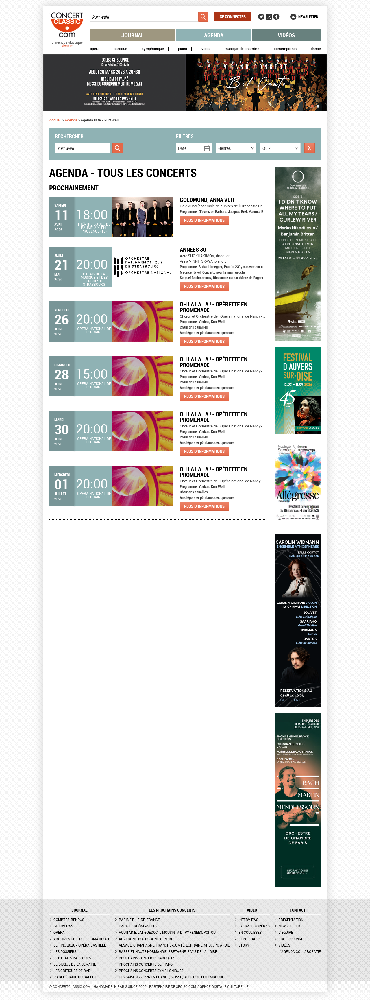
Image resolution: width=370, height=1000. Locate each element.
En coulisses (250, 932)
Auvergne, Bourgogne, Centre (146, 938)
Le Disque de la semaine (74, 964)
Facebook (276, 17)
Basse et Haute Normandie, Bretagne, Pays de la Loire (168, 951)
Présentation (290, 919)
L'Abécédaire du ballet (74, 977)
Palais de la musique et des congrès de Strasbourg (94, 279)
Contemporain (285, 49)
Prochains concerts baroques (147, 957)
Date (182, 148)
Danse (316, 49)
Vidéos (286, 35)
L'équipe (285, 932)
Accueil (55, 120)
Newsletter (308, 16)
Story (243, 945)
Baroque (120, 49)
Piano (182, 49)
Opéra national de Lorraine (94, 330)
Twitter (261, 17)
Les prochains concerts (172, 910)
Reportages (249, 938)
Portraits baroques (72, 957)
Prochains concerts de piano (146, 964)
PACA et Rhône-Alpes (138, 926)
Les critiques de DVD (71, 970)
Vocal (205, 49)
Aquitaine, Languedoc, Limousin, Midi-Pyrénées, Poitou (167, 932)
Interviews (63, 926)
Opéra (94, 49)
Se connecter (233, 16)
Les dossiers (64, 951)
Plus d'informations (204, 220)
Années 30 (193, 249)
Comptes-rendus (68, 919)
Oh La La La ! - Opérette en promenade (213, 307)
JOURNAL (80, 910)
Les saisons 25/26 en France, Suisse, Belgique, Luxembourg (171, 977)
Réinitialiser (309, 148)
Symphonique (153, 49)
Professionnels (292, 938)
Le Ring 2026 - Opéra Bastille (79, 945)
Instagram (269, 17)
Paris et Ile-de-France (139, 919)
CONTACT (298, 910)
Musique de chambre (242, 49)
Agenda (213, 35)
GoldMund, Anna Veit (207, 200)
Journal (132, 35)
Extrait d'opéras (254, 926)
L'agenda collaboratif (299, 951)
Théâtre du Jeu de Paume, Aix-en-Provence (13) (93, 227)
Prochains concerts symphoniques (151, 970)
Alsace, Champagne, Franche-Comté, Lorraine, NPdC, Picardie (174, 945)
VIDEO (252, 910)
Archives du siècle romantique (81, 938)
